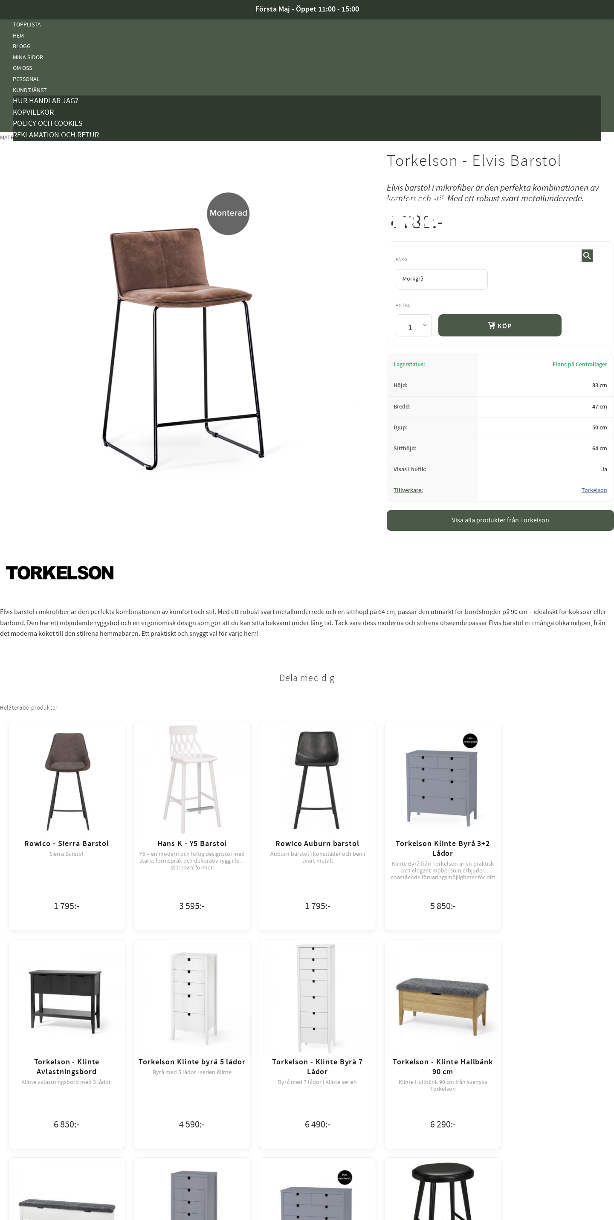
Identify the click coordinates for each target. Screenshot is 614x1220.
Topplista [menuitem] (27, 24)
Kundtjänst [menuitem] (30, 90)
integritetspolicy (353, 1204)
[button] (594, 212)
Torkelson (594, 490)
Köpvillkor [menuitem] (33, 112)
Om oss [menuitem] (22, 68)
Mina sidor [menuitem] (28, 57)
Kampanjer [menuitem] (28, 146)
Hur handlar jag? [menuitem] (45, 101)
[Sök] (587, 255)
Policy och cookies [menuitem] (48, 123)
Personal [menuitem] (26, 79)
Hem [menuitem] (18, 36)
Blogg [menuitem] (22, 46)
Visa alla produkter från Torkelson (500, 520)
